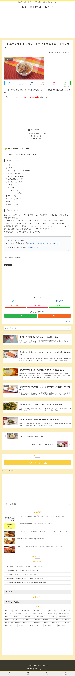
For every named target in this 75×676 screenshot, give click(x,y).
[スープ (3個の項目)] (67, 620)
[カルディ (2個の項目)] (47, 623)
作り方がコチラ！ (38, 138)
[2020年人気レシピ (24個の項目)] (27, 611)
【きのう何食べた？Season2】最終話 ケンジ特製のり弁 (22, 570)
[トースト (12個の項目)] (59, 611)
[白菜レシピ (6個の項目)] (52, 614)
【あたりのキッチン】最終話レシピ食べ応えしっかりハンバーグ (24, 566)
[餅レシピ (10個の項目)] (43, 614)
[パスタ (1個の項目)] (23, 626)
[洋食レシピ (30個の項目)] (17, 611)
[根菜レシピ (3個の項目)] (29, 620)
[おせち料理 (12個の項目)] (33, 614)
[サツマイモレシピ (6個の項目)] (28, 617)
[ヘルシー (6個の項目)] (17, 617)
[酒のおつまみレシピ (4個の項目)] (64, 617)
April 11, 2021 (35, 248)
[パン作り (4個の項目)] (52, 617)
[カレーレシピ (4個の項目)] (20, 620)
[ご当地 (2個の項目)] (67, 623)
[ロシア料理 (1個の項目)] (50, 626)
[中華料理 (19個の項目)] (37, 611)
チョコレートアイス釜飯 (38, 134)
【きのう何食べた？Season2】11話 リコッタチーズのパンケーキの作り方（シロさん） (31, 583)
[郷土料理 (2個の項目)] (18, 623)
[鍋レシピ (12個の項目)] (67, 611)
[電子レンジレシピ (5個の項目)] (41, 617)
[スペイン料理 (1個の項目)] (36, 626)
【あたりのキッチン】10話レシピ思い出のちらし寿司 (21, 575)
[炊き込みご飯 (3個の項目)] (9, 623)
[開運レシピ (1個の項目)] (64, 626)
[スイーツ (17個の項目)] (44, 611)
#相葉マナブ (34, 243)
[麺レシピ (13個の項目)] (52, 611)
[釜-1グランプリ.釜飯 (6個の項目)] (64, 614)
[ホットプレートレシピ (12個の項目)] (21, 614)
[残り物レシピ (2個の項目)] (38, 623)
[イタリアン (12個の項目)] (9, 614)
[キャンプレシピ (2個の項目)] (27, 623)
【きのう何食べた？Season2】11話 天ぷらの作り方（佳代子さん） (25, 579)
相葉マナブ (8, 265)
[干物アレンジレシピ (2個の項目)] (57, 623)
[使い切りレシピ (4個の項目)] (9, 620)
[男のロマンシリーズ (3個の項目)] (48, 620)
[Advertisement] (37, 25)
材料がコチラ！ (38, 136)
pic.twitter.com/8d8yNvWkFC (50, 243)
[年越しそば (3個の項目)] (59, 620)
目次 (32, 130)
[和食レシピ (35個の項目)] (8, 611)
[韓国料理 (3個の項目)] (38, 620)
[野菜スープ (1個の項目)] (11, 626)
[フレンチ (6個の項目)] (8, 617)
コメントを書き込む (37, 463)
